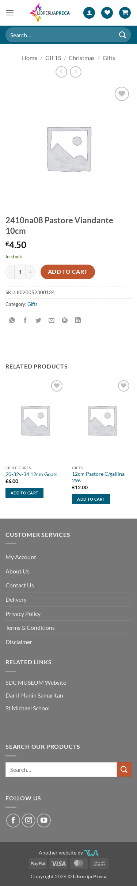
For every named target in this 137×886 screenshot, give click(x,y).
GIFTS (53, 57)
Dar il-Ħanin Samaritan (34, 695)
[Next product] (61, 72)
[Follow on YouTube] (44, 820)
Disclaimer (18, 641)
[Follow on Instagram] (28, 820)
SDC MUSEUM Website (35, 682)
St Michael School (27, 707)
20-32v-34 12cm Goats (31, 474)
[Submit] (122, 34)
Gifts (109, 57)
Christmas (82, 57)
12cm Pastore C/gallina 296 (98, 477)
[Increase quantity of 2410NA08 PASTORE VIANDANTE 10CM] (30, 272)
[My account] (89, 13)
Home (29, 57)
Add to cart (68, 271)
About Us (17, 571)
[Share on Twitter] (39, 320)
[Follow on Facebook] (13, 820)
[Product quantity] (20, 272)
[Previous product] (75, 72)
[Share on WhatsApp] (12, 320)
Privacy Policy (23, 613)
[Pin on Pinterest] (65, 320)
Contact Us (19, 585)
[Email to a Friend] (52, 320)
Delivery (16, 599)
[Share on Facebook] (25, 320)
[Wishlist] (107, 13)
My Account (20, 556)
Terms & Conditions (30, 627)
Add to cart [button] (25, 492)
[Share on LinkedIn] (78, 320)
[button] (9, 13)
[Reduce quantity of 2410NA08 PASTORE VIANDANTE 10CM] (9, 272)
